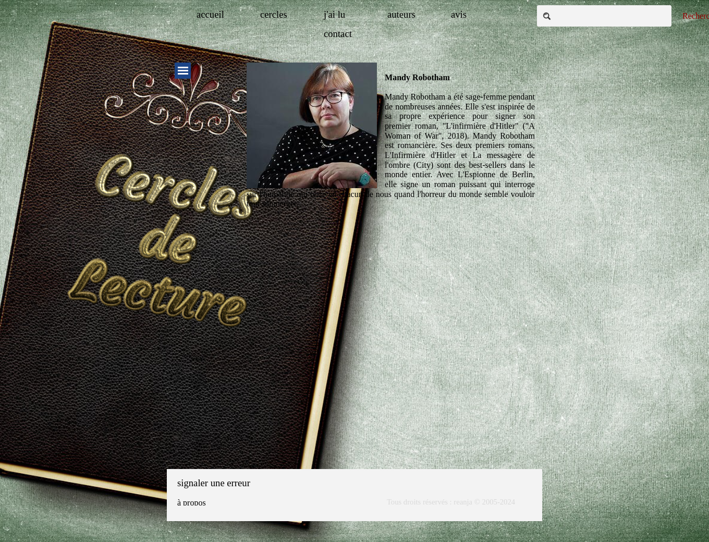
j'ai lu (334, 14)
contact (338, 33)
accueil (210, 14)
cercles (273, 14)
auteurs (401, 14)
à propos (191, 502)
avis (459, 14)
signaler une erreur (213, 482)
